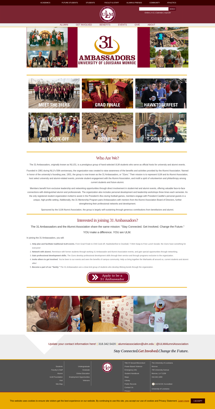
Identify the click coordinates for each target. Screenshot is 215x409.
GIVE (137, 25)
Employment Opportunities (79, 377)
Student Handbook (132, 373)
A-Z (152, 13)
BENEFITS (105, 25)
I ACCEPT (197, 401)
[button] (172, 9)
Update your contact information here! (72, 343)
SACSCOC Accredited (163, 384)
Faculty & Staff (57, 370)
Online (147, 13)
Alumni (60, 373)
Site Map (59, 384)
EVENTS (122, 25)
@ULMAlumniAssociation (172, 343)
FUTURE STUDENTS (70, 3)
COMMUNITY (154, 3)
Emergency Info (131, 370)
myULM (167, 13)
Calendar (159, 13)
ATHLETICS (171, 3)
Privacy (127, 391)
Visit (61, 380)
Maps (127, 377)
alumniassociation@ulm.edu (136, 343)
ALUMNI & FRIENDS (134, 3)
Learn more (183, 401)
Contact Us (129, 387)
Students (59, 366)
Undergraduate (84, 366)
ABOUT (151, 25)
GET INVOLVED (84, 25)
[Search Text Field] (153, 9)
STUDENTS (90, 3)
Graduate (86, 370)
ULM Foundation (56, 377)
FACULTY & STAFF (111, 3)
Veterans (86, 380)
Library (127, 380)
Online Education (83, 373)
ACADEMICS (45, 3)
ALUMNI (64, 25)
